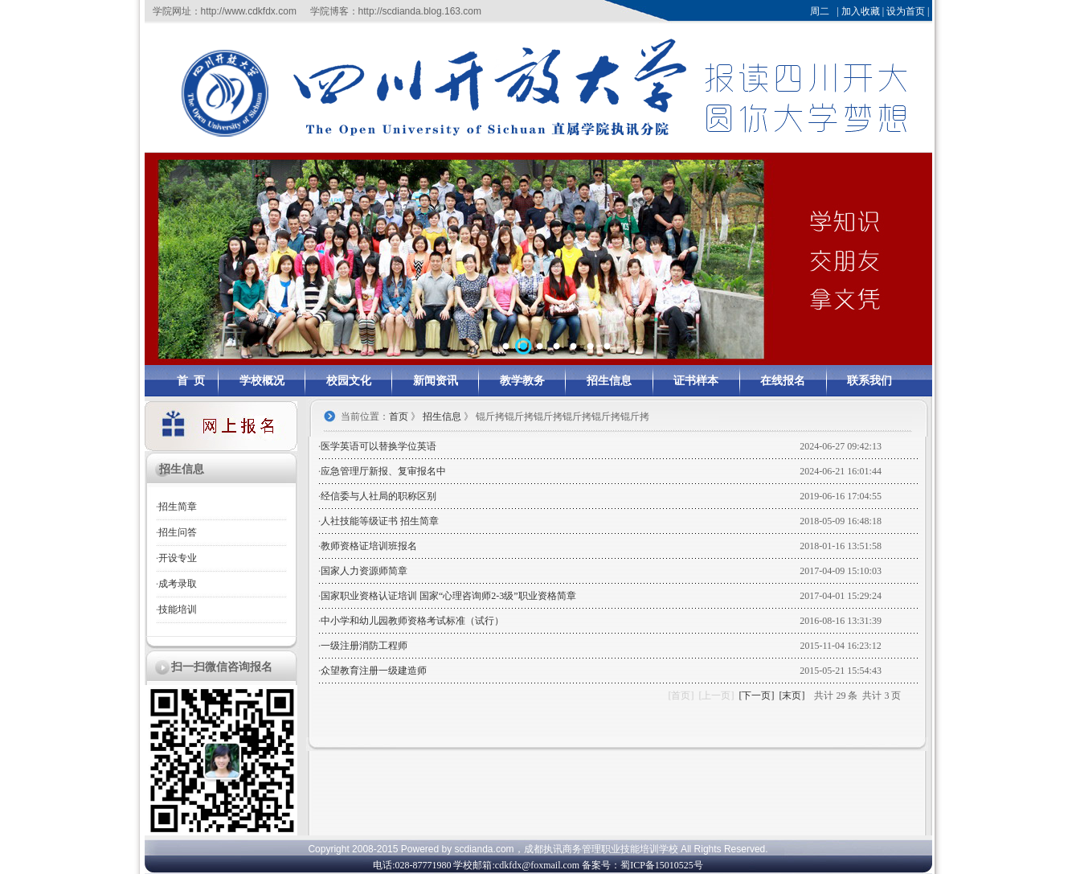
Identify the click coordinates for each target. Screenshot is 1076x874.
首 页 (191, 381)
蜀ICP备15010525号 (661, 865)
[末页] (791, 695)
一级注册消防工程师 (364, 645)
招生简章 (177, 506)
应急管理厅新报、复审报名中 (383, 471)
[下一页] (756, 695)
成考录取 (177, 583)
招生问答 (177, 532)
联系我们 (869, 381)
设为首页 (905, 11)
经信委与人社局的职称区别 (378, 496)
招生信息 (609, 381)
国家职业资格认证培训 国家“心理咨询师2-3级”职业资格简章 (448, 595)
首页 (398, 416)
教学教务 (522, 381)
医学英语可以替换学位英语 (378, 446)
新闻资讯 (435, 381)
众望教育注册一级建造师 (374, 670)
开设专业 (177, 558)
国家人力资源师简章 (364, 571)
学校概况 (261, 381)
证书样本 (695, 381)
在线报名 (782, 381)
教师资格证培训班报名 (369, 546)
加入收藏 (860, 11)
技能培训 (177, 609)
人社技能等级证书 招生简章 (380, 521)
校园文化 (348, 381)
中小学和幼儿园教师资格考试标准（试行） (412, 620)
